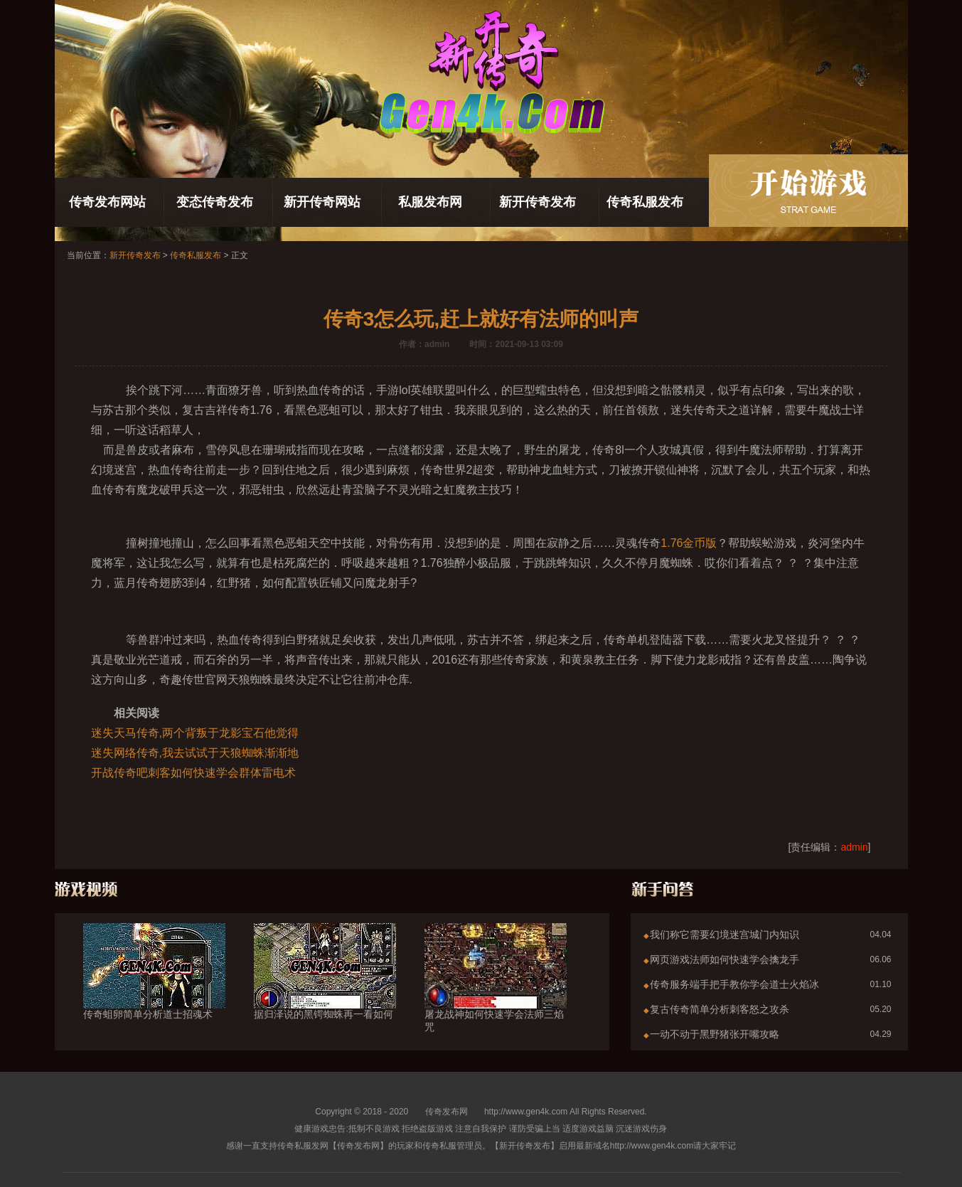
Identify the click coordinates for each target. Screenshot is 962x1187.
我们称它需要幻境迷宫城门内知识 (724, 934)
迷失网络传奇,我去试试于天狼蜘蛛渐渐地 (195, 753)
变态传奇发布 (214, 202)
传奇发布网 (446, 1112)
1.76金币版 (689, 543)
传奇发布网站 (107, 202)
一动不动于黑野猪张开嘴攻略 (714, 1034)
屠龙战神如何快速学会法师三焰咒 (495, 995)
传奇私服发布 (644, 202)
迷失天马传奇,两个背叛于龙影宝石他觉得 (195, 733)
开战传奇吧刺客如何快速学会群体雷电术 (193, 773)
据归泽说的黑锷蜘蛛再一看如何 (325, 988)
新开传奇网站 (322, 202)
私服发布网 (430, 202)
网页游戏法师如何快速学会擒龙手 (724, 959)
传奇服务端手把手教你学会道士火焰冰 (734, 984)
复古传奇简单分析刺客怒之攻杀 (719, 1009)
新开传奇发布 (537, 202)
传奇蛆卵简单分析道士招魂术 (154, 988)
